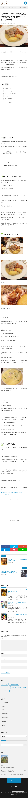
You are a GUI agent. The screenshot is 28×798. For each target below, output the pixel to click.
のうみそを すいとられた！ (10, 94)
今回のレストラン (7, 88)
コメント (3, 638)
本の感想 (4, 713)
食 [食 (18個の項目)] (18, 691)
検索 (25, 744)
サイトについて (14, 786)
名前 (2, 653)
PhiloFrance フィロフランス (18, 791)
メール (3, 659)
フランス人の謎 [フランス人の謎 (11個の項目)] (13, 684)
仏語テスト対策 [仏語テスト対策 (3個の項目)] (22, 687)
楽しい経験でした (7, 99)
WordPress (14, 794)
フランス (4, 702)
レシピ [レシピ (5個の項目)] (14, 687)
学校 (3, 709)
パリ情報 (13, 23)
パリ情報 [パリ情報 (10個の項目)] (4, 684)
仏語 (3, 706)
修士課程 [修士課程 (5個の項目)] (13, 691)
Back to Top (14, 780)
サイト (2, 665)
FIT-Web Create (18, 792)
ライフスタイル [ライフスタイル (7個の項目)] (6, 687)
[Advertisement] (14, 118)
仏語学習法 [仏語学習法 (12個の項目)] (5, 691)
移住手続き (4, 717)
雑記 (3, 721)
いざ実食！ (6, 96)
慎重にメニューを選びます (9, 91)
